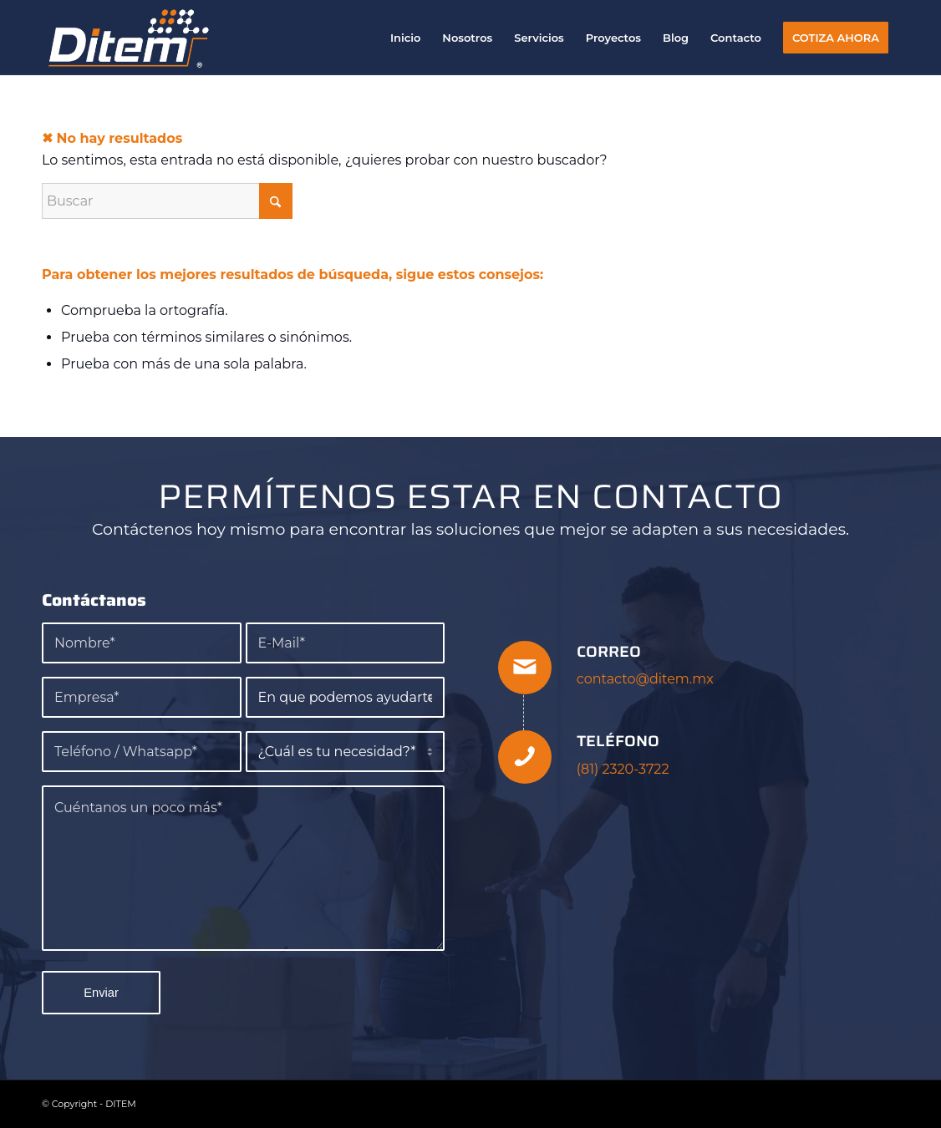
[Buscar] (167, 201)
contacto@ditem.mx (645, 679)
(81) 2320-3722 (623, 769)
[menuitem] (405, 37)
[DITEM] (129, 37)
